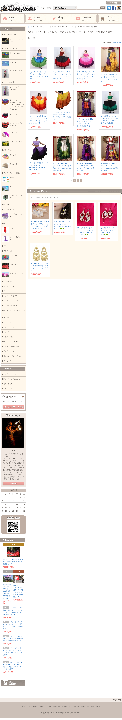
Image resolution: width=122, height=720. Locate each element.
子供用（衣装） (8, 337)
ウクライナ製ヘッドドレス (12, 305)
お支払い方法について (11, 374)
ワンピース (7, 361)
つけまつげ (7, 322)
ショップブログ (8, 389)
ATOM (12, 684)
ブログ (61, 18)
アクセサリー (8, 281)
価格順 (113, 42)
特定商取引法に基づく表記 (62, 707)
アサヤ (5, 246)
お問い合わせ (85, 18)
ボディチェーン (8, 286)
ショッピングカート (110, 18)
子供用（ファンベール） (11, 341)
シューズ (6, 332)
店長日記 (13, 484)
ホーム (12, 18)
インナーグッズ (8, 327)
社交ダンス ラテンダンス (12, 356)
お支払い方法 (33, 707)
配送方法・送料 (45, 707)
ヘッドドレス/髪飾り (10, 296)
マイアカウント (113, 3)
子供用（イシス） (9, 351)
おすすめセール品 (9, 34)
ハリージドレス (8, 209)
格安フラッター (9, 150)
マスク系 (6, 317)
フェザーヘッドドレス (11, 301)
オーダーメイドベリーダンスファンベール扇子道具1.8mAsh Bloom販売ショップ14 (7, 591)
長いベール (7, 204)
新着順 (119, 42)
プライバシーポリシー (81, 707)
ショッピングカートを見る (13, 407)
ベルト (5, 223)
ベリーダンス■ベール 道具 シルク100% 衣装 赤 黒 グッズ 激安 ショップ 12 (13, 562)
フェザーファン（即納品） (12, 173)
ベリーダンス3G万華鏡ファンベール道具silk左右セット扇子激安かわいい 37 (13, 638)
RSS (11, 682)
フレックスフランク (10, 48)
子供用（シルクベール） (11, 346)
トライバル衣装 (8, 82)
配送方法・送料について (11, 379)
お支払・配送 (37, 18)
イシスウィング (8, 251)
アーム (5, 291)
